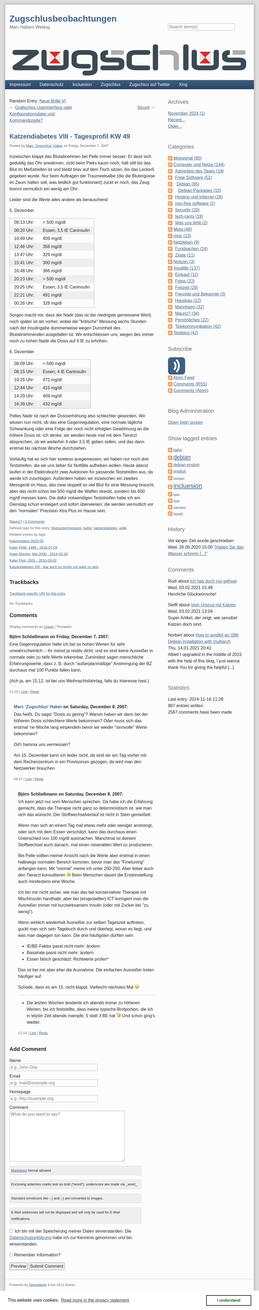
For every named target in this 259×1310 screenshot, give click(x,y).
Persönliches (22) (192, 320)
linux (176, 500)
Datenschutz (52, 84)
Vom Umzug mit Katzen (213, 605)
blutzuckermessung (66, 528)
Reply (34, 692)
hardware (178, 478)
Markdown (19, 1170)
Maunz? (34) (187, 313)
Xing (183, 84)
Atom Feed (183, 377)
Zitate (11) (185, 255)
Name (15, 1060)
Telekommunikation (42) (198, 326)
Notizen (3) (183, 261)
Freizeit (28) (186, 287)
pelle (123, 528)
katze (87, 528)
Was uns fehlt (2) (191, 223)
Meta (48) (182, 229)
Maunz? (15, 522)
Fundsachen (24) (191, 248)
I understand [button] (228, 1300)
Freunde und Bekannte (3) (200, 294)
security (178, 513)
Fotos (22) (185, 281)
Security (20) (187, 210)
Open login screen (185, 422)
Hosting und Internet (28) (199, 197)
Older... (175, 126)
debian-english (186, 465)
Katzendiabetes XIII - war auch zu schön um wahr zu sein (54, 567)
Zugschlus (110, 84)
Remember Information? (37, 1255)
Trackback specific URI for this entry (37, 594)
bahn (177, 450)
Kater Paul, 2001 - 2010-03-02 (33, 560)
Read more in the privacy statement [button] (95, 1300)
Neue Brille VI (52, 101)
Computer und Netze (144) (198, 164)
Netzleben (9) (186, 242)
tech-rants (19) (189, 216)
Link (24, 692)
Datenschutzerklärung (30, 1237)
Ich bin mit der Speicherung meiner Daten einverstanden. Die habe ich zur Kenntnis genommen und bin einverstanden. (70, 1237)
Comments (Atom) (190, 390)
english (179, 471)
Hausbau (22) (188, 300)
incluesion (187, 485)
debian (182, 457)
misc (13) (182, 235)
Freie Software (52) (193, 177)
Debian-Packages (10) (199, 190)
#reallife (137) (186, 268)
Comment (18, 1107)
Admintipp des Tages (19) (199, 171)
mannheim (179, 507)
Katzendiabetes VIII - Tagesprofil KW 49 (69, 136)
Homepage (19, 1091)
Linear (48, 627)
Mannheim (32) (189, 307)
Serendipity (38, 1285)
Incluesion (82, 84)
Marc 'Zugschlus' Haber (44, 146)
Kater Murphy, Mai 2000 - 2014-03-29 (38, 554)
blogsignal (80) (187, 158)
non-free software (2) (195, 203)
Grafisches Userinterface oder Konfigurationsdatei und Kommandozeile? (40, 114)
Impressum (20, 84)
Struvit (143, 107)
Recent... (176, 120)
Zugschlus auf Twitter (149, 84)
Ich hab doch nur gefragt (213, 581)
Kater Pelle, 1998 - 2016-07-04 (33, 547)
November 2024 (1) (186, 113)
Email (14, 1076)
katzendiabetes (105, 528)
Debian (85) (188, 184)
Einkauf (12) (186, 274)
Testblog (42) (185, 333)
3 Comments (35, 522)
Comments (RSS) (190, 384)
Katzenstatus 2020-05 (26, 541)
